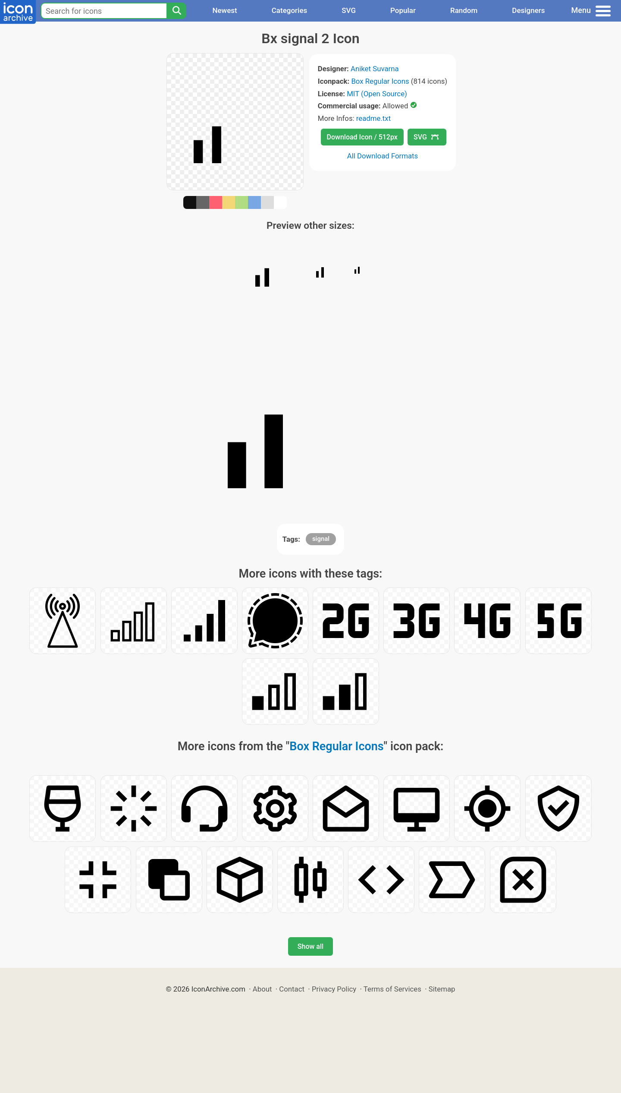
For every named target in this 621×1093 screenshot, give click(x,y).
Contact (291, 989)
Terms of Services (392, 989)
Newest (224, 10)
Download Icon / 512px (362, 137)
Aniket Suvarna (375, 68)
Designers (528, 10)
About (262, 989)
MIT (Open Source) (377, 93)
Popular (403, 10)
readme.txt (373, 118)
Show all (310, 946)
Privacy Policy (334, 989)
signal (320, 539)
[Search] (176, 11)
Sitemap (442, 989)
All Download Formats (382, 156)
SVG (349, 10)
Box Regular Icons (380, 81)
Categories (289, 10)
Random (463, 10)
